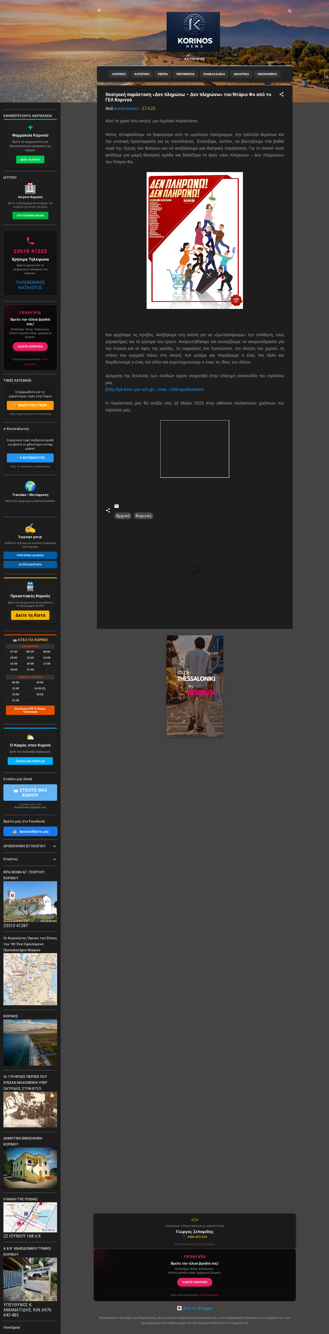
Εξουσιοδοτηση (30, 564)
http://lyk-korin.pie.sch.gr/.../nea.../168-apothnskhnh (155, 389)
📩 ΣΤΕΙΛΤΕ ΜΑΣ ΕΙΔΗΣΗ (30, 792)
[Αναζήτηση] (290, 11)
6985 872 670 (194, 1237)
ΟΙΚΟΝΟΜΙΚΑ (267, 74)
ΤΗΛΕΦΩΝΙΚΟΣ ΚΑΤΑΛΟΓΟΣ (30, 285)
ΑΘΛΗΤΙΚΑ (241, 74)
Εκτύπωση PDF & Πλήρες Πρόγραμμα (30, 710)
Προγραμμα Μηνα (30, 215)
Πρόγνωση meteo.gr (30, 761)
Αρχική (123, 515)
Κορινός (144, 515)
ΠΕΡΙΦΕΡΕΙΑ (185, 74)
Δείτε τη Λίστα (30, 159)
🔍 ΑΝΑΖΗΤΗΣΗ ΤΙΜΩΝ (30, 405)
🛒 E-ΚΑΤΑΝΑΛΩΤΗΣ (30, 457)
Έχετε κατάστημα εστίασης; (194, 1295)
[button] (281, 95)
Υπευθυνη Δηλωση (30, 555)
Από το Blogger (195, 1308)
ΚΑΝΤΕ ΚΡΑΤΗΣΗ (194, 1282)
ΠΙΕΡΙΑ (163, 74)
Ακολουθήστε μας (30, 831)
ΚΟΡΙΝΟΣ (119, 74)
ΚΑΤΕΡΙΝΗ (141, 74)
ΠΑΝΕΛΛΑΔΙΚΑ (214, 74)
